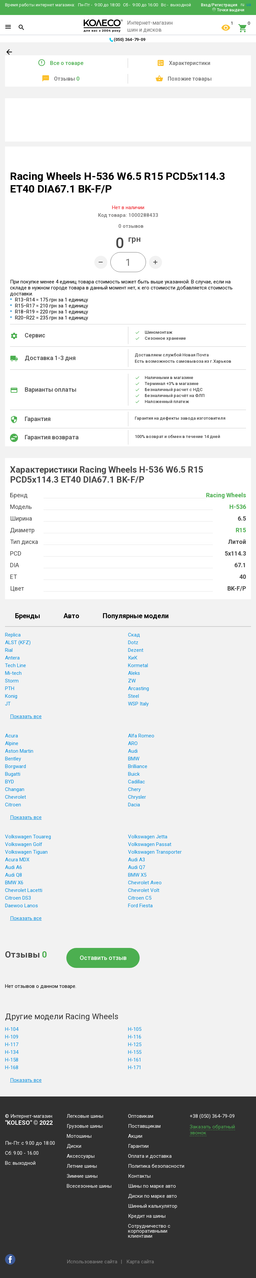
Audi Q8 (13, 875)
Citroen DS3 (18, 898)
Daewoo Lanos (21, 906)
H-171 (134, 1067)
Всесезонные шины (89, 1186)
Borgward (15, 766)
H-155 (134, 1052)
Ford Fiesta (140, 906)
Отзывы (66, 79)
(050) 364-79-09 (129, 39)
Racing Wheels (226, 495)
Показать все (26, 716)
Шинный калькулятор (152, 1206)
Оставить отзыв (103, 957)
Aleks (134, 673)
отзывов (130, 226)
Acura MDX (17, 860)
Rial (9, 650)
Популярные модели (136, 616)
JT (8, 704)
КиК (132, 658)
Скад (134, 635)
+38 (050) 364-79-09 (212, 1116)
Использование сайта (92, 1262)
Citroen (13, 805)
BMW (133, 759)
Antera (12, 658)
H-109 (11, 1037)
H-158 (11, 1060)
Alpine (11, 743)
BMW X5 (137, 875)
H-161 (134, 1060)
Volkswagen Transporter (155, 852)
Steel (133, 696)
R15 (241, 530)
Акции (135, 1136)
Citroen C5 (139, 898)
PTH (9, 688)
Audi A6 (13, 867)
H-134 (11, 1052)
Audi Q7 (136, 867)
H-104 (11, 1029)
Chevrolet (15, 797)
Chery (134, 789)
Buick (134, 774)
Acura (11, 736)
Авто (71, 616)
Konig (11, 696)
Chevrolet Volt (143, 890)
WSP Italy (138, 704)
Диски (74, 1146)
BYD (9, 782)
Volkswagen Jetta (147, 837)
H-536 (237, 506)
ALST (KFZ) (18, 642)
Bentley (13, 759)
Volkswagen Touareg (28, 837)
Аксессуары (81, 1156)
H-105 (134, 1029)
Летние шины (82, 1166)
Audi (133, 751)
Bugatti (12, 774)
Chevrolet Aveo (145, 883)
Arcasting (138, 688)
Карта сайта (140, 1262)
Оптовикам (140, 1116)
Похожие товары (190, 79)
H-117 (11, 1045)
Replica (13, 635)
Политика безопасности (156, 1166)
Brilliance (137, 766)
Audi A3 (136, 860)
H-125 (134, 1045)
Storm (12, 681)
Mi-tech (13, 673)
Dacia (134, 805)
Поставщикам (144, 1126)
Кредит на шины (147, 1216)
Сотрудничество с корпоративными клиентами (149, 1231)
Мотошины (79, 1136)
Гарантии (138, 1146)
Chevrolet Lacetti (23, 890)
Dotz (133, 642)
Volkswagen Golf (23, 844)
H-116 (134, 1037)
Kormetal (138, 665)
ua (248, 4)
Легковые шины (85, 1116)
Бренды (27, 616)
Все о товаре (66, 63)
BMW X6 (14, 883)
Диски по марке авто (152, 1196)
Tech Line (15, 665)
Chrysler (137, 797)
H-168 (11, 1067)
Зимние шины (82, 1176)
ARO (133, 743)
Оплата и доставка (150, 1156)
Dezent (135, 650)
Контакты (139, 1176)
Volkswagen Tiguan (26, 852)
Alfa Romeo (141, 736)
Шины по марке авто (152, 1186)
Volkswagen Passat (149, 844)
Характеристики (189, 63)
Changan (14, 789)
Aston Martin (19, 751)
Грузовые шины (85, 1126)
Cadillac (136, 782)
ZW (132, 681)
